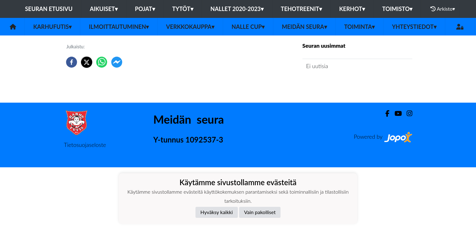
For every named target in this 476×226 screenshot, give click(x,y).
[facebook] (71, 62)
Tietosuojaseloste (85, 144)
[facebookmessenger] (116, 62)
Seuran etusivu (49, 8)
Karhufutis (52, 26)
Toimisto (397, 8)
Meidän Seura (304, 26)
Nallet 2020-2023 (237, 8)
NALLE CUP (248, 26)
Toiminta (359, 26)
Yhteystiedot (414, 26)
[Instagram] (407, 113)
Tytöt (182, 8)
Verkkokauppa (190, 26)
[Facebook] (384, 113)
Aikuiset (104, 8)
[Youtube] (395, 113)
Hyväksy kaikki (217, 212)
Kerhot (352, 8)
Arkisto (443, 9)
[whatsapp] (101, 62)
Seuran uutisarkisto (330, 84)
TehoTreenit (301, 8)
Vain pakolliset (260, 212)
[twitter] (86, 62)
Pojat (145, 8)
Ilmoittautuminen (119, 26)
